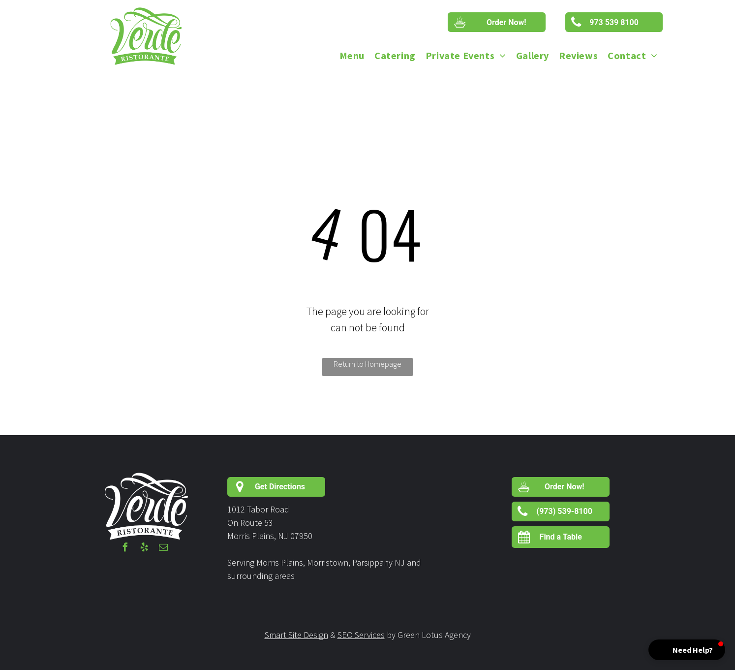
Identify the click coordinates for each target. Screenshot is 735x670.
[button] (686, 649)
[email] (164, 549)
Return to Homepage (367, 364)
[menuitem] (352, 55)
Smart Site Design (296, 634)
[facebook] (125, 549)
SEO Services (361, 634)
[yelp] (145, 549)
